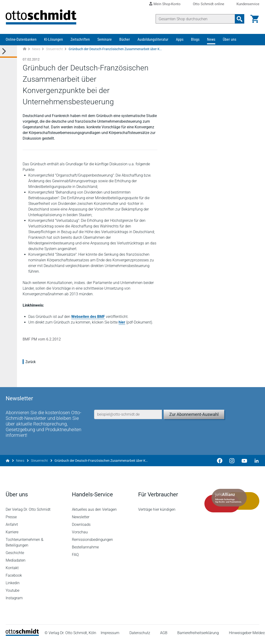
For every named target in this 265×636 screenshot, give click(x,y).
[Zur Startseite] (24, 49)
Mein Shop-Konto (167, 4)
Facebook (14, 570)
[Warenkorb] (254, 19)
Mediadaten (15, 555)
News (211, 39)
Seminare (104, 39)
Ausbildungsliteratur (152, 39)
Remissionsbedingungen (92, 534)
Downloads (81, 519)
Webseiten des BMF (88, 316)
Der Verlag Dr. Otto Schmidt (28, 504)
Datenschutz (139, 627)
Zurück (30, 362)
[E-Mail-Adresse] (128, 409)
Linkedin (13, 577)
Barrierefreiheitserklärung (198, 627)
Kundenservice (247, 4)
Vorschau (80, 526)
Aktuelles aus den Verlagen (94, 504)
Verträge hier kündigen (156, 504)
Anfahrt (12, 519)
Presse (11, 511)
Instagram (14, 592)
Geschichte (15, 547)
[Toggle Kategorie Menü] (8, 51)
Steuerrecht (54, 49)
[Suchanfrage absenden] (239, 19)
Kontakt (12, 562)
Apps (179, 39)
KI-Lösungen (53, 39)
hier (122, 322)
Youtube (12, 585)
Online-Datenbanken (21, 39)
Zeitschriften (80, 39)
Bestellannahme (85, 541)
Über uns (229, 39)
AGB (163, 627)
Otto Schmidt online (208, 4)
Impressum (110, 627)
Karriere (12, 526)
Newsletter (80, 511)
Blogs (195, 39)
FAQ (75, 549)
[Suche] (195, 19)
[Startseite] (22, 629)
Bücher (124, 39)
